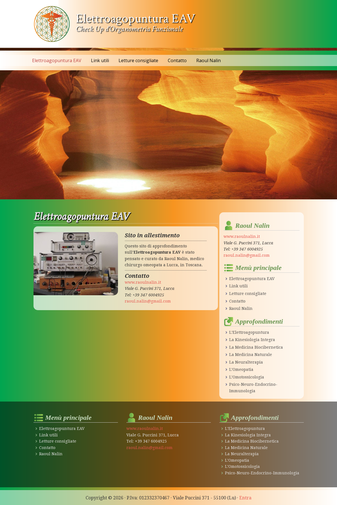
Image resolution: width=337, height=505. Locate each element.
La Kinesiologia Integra (252, 339)
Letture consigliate (247, 293)
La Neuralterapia (246, 361)
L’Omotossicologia (246, 376)
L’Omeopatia (241, 369)
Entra (245, 497)
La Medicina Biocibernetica (256, 346)
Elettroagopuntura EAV (135, 18)
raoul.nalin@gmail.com (148, 301)
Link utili (238, 286)
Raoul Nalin (241, 308)
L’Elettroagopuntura (249, 332)
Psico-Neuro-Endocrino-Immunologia (262, 472)
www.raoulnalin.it (143, 282)
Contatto (237, 301)
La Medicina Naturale (250, 354)
